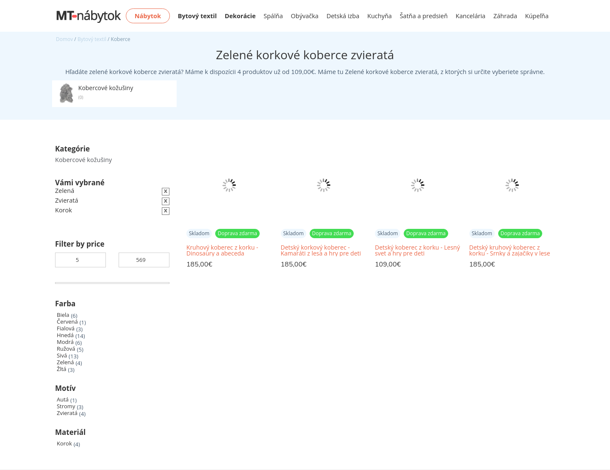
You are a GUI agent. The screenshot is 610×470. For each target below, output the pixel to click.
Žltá (62, 369)
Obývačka (305, 16)
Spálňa (273, 16)
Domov (64, 39)
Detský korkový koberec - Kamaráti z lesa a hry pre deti (321, 250)
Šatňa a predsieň (424, 16)
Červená (67, 321)
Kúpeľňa (537, 16)
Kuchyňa (379, 16)
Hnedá (65, 335)
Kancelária (470, 16)
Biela (63, 315)
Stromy (66, 406)
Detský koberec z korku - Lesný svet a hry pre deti (417, 250)
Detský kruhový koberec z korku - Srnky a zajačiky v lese (509, 250)
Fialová (66, 328)
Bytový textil (92, 39)
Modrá (65, 342)
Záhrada (505, 16)
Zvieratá (67, 413)
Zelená (65, 362)
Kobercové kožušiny (83, 160)
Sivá (62, 355)
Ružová (66, 349)
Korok (64, 443)
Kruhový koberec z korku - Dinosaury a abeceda (222, 250)
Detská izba (343, 16)
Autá (63, 399)
